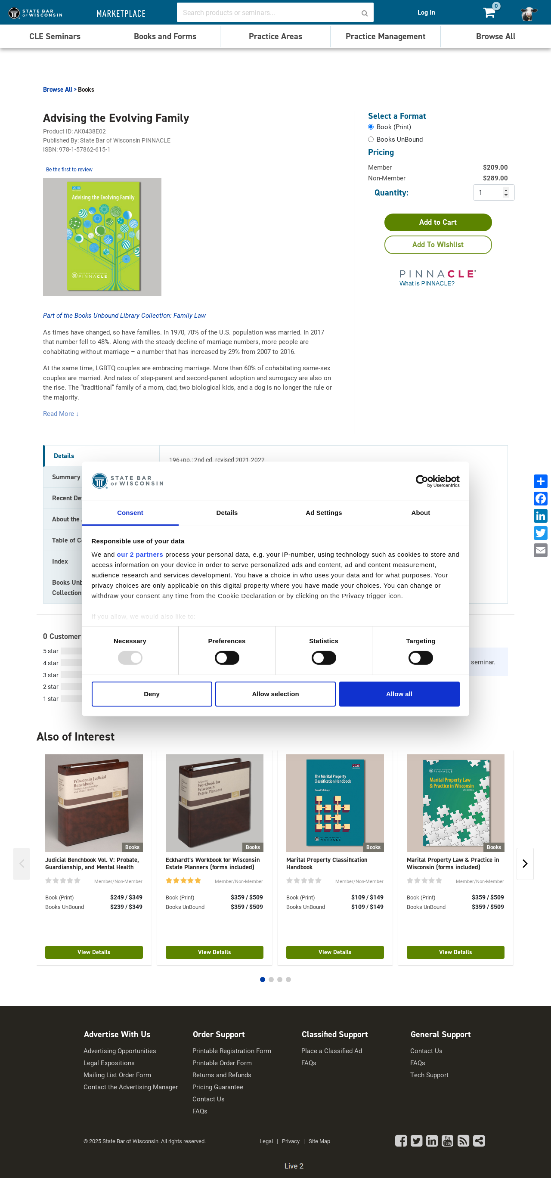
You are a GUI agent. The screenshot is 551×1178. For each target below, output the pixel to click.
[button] (262, 979)
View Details (94, 952)
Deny (152, 694)
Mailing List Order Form (117, 1075)
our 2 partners (140, 554)
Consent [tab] (130, 512)
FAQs (199, 1111)
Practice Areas (275, 36)
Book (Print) (59, 897)
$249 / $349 (126, 897)
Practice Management (386, 36)
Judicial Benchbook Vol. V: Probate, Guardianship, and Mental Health (92, 863)
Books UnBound (64, 907)
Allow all (399, 694)
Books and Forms (165, 36)
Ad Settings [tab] (324, 512)
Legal (266, 1141)
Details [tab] (227, 512)
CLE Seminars (54, 36)
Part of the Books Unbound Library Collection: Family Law (124, 315)
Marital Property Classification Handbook (327, 863)
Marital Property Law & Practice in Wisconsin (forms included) (453, 863)
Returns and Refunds (221, 1075)
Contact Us (208, 1099)
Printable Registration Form (231, 1051)
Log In (426, 12)
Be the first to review (69, 169)
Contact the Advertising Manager (131, 1087)
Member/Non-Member (118, 881)
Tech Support (429, 1075)
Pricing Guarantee (217, 1087)
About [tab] (421, 512)
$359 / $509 (247, 897)
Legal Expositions (109, 1063)
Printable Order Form (222, 1063)
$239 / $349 (126, 907)
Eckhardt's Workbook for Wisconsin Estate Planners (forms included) (213, 863)
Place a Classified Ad (331, 1051)
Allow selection (275, 694)
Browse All (496, 36)
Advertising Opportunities (120, 1051)
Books (86, 89)
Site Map (319, 1141)
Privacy (291, 1141)
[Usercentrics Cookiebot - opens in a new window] (422, 480)
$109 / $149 (367, 897)
